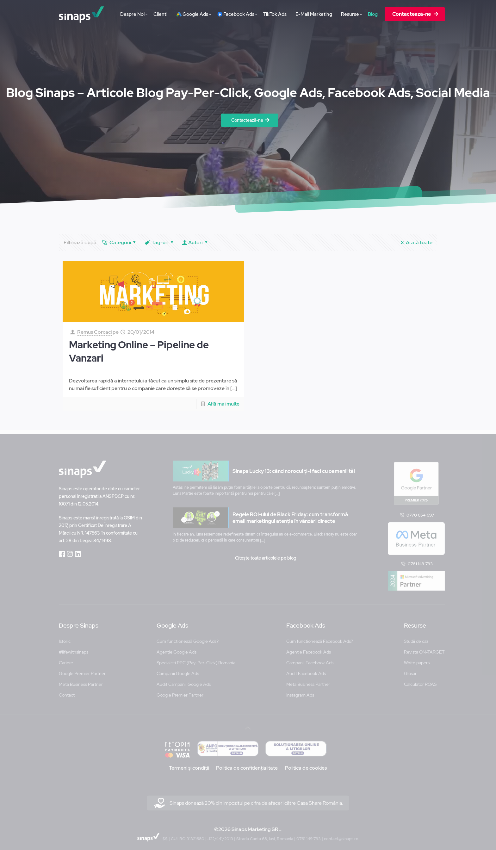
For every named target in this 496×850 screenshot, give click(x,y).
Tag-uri (160, 242)
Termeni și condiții (189, 764)
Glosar (410, 670)
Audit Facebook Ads (306, 670)
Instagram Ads (300, 691)
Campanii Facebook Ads (309, 659)
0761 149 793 (420, 560)
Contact (67, 691)
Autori (195, 242)
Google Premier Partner (82, 670)
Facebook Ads (305, 622)
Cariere (66, 659)
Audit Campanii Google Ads (184, 681)
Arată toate (415, 242)
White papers (417, 659)
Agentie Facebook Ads (308, 648)
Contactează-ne (247, 120)
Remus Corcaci (94, 332)
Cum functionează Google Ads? (188, 638)
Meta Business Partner (81, 681)
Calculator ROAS (420, 681)
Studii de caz (416, 638)
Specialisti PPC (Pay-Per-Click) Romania (196, 659)
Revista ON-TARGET (424, 648)
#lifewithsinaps (73, 648)
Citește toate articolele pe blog (265, 554)
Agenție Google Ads (176, 648)
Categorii (119, 242)
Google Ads (172, 622)
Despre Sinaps (78, 622)
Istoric (65, 638)
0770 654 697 (420, 511)
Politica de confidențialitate (247, 764)
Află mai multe (223, 403)
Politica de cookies (306, 764)
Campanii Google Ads (178, 670)
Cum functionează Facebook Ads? (319, 638)
